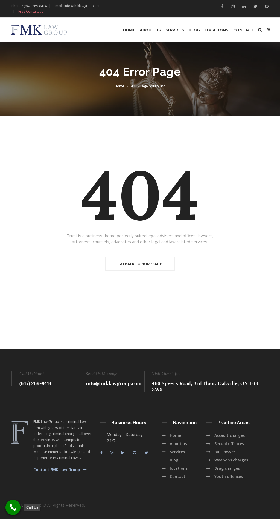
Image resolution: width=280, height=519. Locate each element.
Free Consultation (32, 11)
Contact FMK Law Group (60, 469)
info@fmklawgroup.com (82, 6)
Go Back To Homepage (140, 263)
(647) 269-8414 (35, 6)
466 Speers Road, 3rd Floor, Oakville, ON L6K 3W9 (205, 386)
